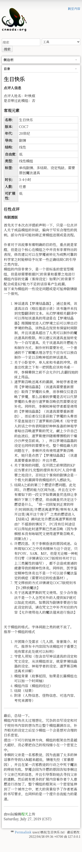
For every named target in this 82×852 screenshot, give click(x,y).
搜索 (7, 49)
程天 (24, 814)
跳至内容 (74, 8)
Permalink (23, 832)
